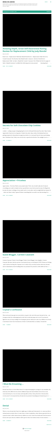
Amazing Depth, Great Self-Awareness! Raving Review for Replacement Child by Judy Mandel (24, 49)
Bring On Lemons (9, 2)
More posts (49, 424)
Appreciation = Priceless (14, 180)
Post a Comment (9, 66)
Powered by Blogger (27, 428)
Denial (6, 405)
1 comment (8, 324)
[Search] (46, 2)
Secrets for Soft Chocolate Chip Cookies (22, 125)
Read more (49, 66)
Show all (49, 11)
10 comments (8, 140)
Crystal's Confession (12, 309)
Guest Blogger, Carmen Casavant (18, 254)
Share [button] (4, 66)
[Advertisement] (27, 79)
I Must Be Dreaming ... (13, 384)
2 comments (8, 420)
